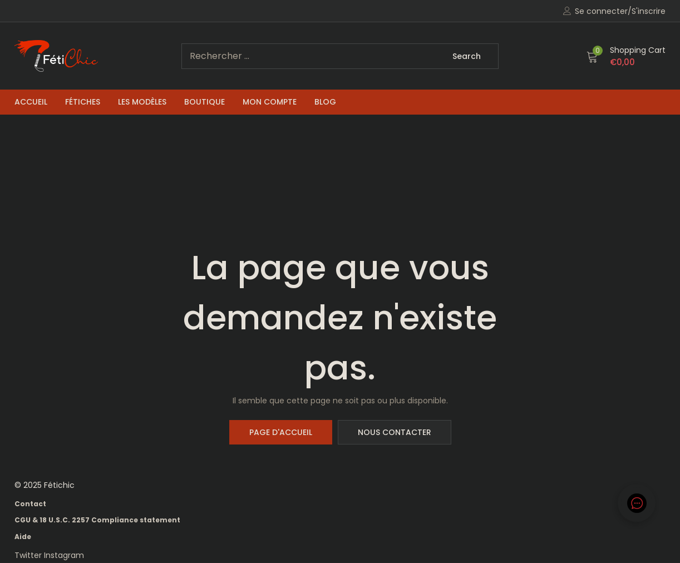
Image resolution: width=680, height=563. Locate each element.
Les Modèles (142, 101)
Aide (22, 536)
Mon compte (270, 101)
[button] (626, 56)
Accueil (30, 101)
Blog (325, 101)
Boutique (204, 101)
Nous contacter (394, 432)
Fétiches (82, 101)
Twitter (29, 555)
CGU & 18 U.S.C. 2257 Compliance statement (97, 520)
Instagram (64, 555)
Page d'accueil (280, 432)
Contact (30, 503)
